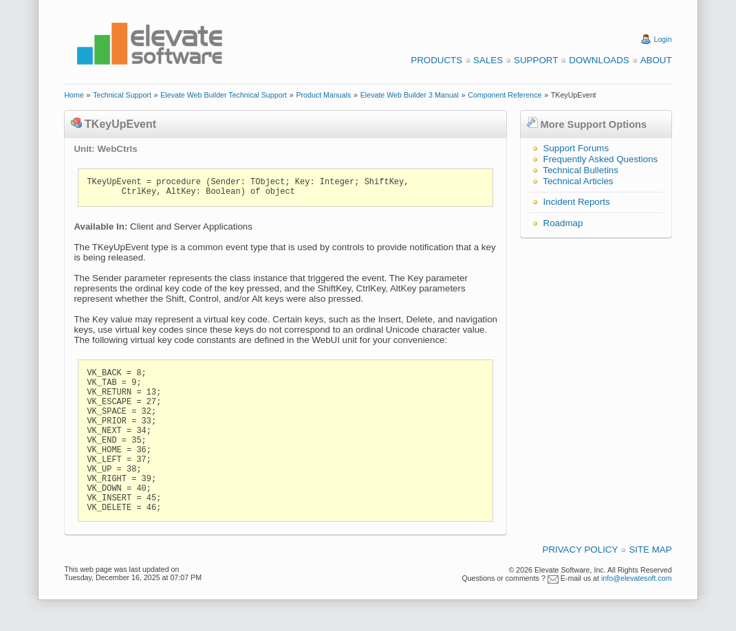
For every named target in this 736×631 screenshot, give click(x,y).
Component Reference (504, 95)
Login (663, 39)
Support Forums (576, 148)
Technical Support (122, 95)
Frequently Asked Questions (600, 159)
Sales (488, 60)
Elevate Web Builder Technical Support (223, 95)
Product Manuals (323, 95)
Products (436, 60)
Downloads (599, 60)
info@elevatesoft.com (636, 578)
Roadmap (563, 223)
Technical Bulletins (580, 170)
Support (536, 60)
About (656, 60)
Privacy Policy (580, 549)
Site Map (650, 549)
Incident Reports (576, 202)
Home (73, 95)
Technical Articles (578, 181)
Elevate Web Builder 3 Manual (409, 95)
